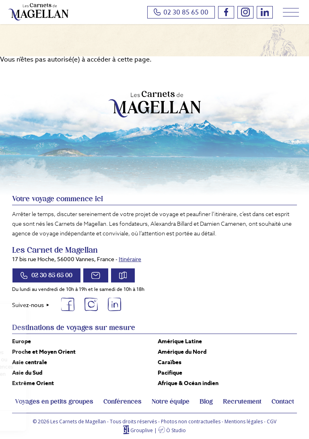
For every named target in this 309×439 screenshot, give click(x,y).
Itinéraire (130, 259)
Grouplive (141, 430)
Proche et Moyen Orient (44, 351)
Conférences (122, 401)
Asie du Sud (27, 372)
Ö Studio (176, 430)
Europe (21, 341)
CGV (271, 421)
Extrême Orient (33, 383)
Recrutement (242, 401)
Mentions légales (244, 421)
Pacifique (170, 372)
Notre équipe (171, 401)
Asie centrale (29, 362)
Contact (283, 401)
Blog (206, 401)
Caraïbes (169, 362)
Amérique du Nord (182, 351)
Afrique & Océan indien (188, 383)
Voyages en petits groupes (54, 401)
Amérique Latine (180, 341)
